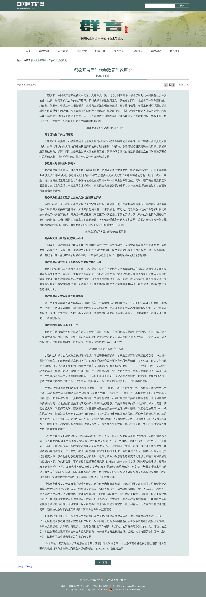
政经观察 (28, 60)
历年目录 (137, 51)
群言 (19, 60)
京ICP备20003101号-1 (75, 589)
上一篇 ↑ (21, 566)
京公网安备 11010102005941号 (124, 589)
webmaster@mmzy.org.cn (133, 586)
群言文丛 (119, 51)
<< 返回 (103, 562)
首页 (28, 51)
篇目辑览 (63, 51)
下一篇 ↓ (30, 566)
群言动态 (156, 51)
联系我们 (175, 51)
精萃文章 (81, 49)
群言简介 (44, 51)
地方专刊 (100, 51)
